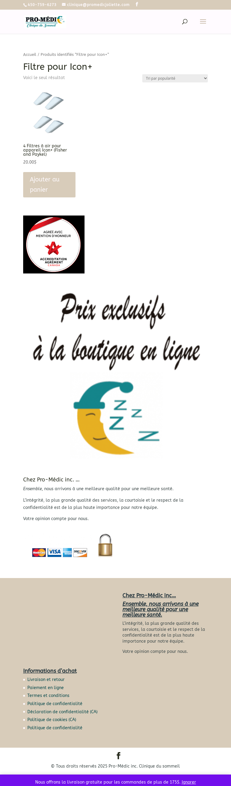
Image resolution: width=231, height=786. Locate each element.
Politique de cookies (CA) (51, 719)
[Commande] (175, 78)
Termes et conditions (48, 695)
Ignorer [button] (189, 782)
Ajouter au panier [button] (45, 184)
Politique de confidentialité (54, 703)
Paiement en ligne (45, 687)
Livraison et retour (46, 679)
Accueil (29, 54)
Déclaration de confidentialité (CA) (62, 711)
